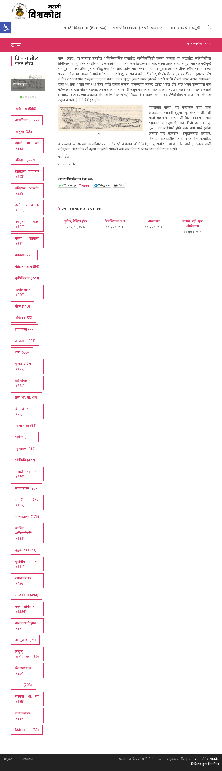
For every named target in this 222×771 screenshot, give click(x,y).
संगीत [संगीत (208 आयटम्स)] (23, 684)
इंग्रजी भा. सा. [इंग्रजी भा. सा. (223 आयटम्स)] (27, 146)
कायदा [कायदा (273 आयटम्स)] (24, 255)
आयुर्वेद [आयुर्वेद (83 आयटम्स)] (23, 131)
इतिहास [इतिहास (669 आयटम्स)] (25, 159)
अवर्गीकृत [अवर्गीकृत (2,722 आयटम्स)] (27, 120)
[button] (5, 27)
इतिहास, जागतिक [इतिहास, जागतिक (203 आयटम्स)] (27, 174)
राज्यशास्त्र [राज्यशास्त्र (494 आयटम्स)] (26, 594)
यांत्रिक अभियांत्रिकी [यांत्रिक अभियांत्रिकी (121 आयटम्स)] (23, 533)
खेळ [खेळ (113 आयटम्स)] (22, 306)
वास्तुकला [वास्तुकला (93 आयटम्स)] (25, 639)
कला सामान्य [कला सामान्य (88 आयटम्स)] (27, 241)
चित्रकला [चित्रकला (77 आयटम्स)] (24, 329)
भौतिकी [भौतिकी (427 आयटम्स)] (25, 460)
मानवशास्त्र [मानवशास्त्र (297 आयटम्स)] (26, 488)
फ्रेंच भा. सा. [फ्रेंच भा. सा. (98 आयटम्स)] (26, 397)
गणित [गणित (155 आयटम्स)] (23, 317)
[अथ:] (187, 43)
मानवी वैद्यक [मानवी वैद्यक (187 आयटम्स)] (27, 502)
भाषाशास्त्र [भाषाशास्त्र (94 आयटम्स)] (25, 425)
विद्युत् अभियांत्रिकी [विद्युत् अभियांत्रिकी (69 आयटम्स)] (27, 654)
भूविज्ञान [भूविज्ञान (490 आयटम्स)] (25, 448)
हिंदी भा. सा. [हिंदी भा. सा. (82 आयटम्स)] (27, 729)
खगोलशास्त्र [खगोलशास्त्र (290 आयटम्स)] (23, 292)
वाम (209, 43)
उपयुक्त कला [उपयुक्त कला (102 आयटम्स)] (27, 224)
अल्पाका (154, 221)
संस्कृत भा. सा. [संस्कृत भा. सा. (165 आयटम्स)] (27, 699)
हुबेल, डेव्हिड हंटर (75, 221)
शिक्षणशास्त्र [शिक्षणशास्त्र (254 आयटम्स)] (23, 671)
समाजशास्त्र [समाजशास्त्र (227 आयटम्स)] (22, 716)
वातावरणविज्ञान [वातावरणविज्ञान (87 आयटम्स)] (25, 626)
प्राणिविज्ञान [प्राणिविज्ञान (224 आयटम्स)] (22, 383)
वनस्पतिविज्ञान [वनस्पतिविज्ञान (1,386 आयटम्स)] (24, 609)
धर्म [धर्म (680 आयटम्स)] (22, 352)
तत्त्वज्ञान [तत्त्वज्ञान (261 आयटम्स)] (25, 340)
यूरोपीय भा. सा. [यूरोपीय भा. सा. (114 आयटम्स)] (27, 564)
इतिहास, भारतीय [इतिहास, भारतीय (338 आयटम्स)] (27, 191)
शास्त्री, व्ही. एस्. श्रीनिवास (193, 223)
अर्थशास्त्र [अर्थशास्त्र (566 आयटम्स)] (25, 108)
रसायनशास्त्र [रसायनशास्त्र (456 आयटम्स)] (23, 581)
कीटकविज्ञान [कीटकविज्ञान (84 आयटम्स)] (27, 266)
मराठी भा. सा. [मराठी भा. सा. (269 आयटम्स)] (27, 474)
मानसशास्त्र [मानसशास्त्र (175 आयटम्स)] (27, 516)
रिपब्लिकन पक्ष (115, 221)
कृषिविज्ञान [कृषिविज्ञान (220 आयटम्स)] (27, 278)
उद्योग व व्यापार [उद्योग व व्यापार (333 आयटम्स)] (27, 207)
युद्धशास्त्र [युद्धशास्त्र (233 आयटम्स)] (25, 550)
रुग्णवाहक (20, 84)
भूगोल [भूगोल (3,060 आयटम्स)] (24, 437)
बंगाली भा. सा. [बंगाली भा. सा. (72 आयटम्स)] (27, 411)
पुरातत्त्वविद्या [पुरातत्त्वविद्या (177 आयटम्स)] (23, 366)
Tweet (84, 185)
